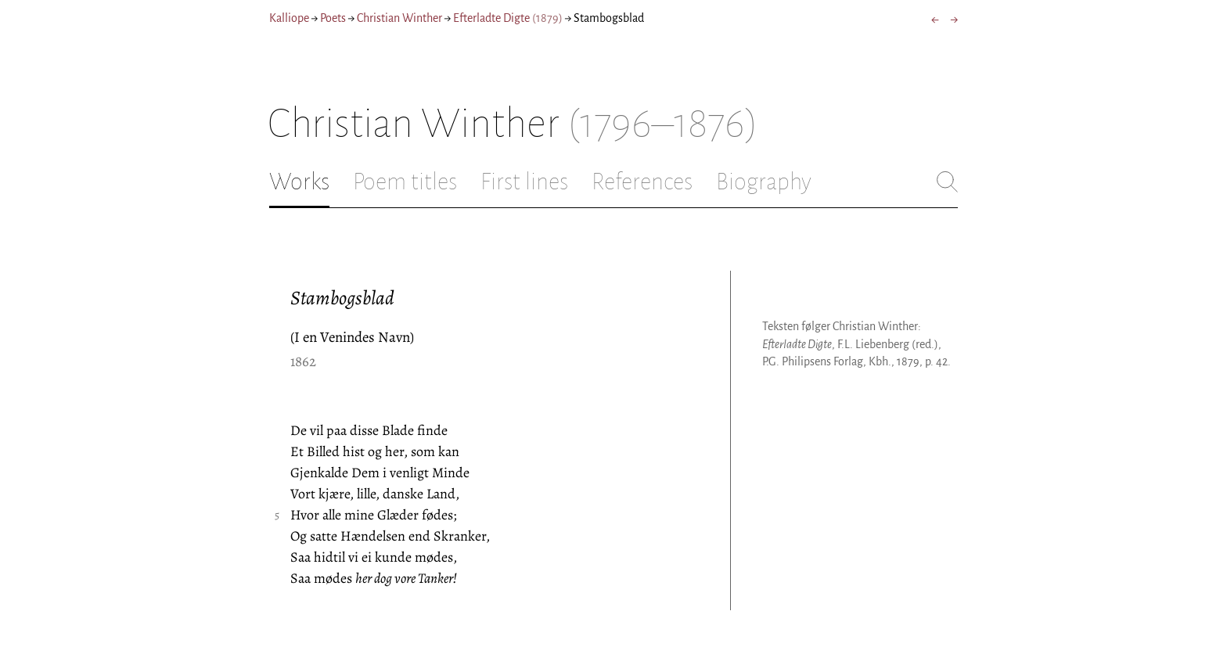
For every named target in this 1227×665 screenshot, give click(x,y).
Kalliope (289, 18)
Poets (333, 18)
